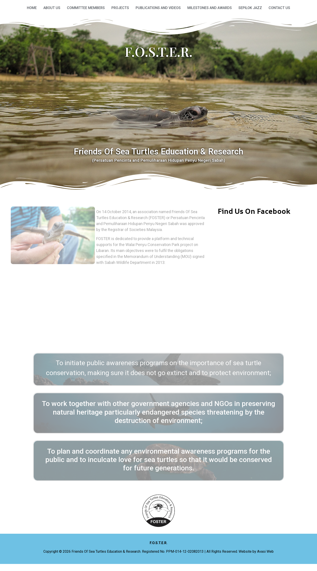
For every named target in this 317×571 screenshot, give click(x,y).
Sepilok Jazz (250, 8)
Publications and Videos (158, 8)
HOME (32, 8)
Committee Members (86, 8)
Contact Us (279, 8)
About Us (51, 8)
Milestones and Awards (209, 8)
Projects (120, 8)
